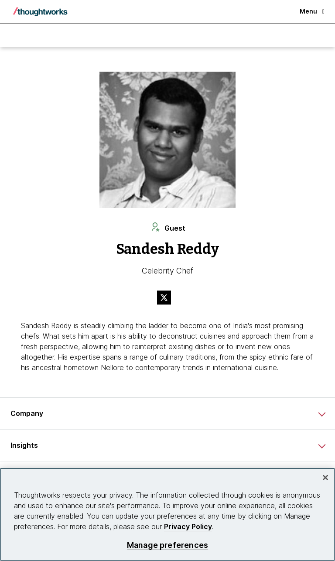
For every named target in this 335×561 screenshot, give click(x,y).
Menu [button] (312, 11)
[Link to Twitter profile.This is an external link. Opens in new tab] (167, 298)
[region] (167, 514)
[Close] (325, 477)
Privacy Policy (188, 526)
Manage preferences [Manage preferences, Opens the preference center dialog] (167, 545)
